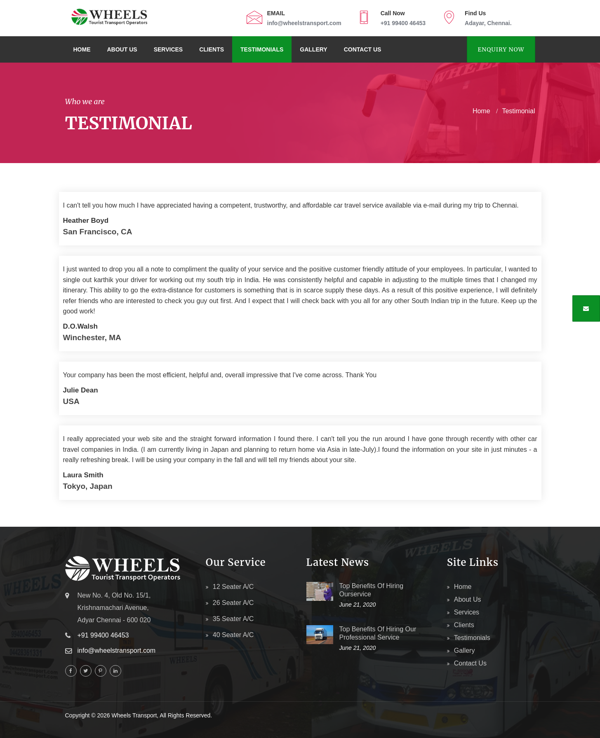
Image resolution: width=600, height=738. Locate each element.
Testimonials (261, 49)
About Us (122, 49)
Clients (211, 49)
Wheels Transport (134, 715)
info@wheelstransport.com (304, 23)
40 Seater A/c (233, 634)
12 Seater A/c (233, 586)
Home (82, 49)
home (481, 110)
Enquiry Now (501, 49)
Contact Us (362, 49)
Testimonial (518, 110)
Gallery (313, 49)
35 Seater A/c (233, 618)
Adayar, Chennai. (488, 23)
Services (168, 49)
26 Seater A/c (233, 602)
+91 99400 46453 (403, 23)
